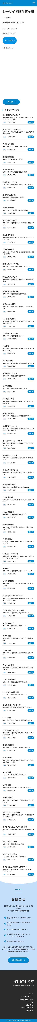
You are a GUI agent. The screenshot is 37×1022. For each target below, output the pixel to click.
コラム (30, 1002)
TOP (31, 994)
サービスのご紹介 (26, 999)
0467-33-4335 (12, 28)
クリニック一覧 (27, 1008)
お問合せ (29, 1010)
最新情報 (29, 1005)
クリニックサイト (10, 40)
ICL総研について (26, 997)
